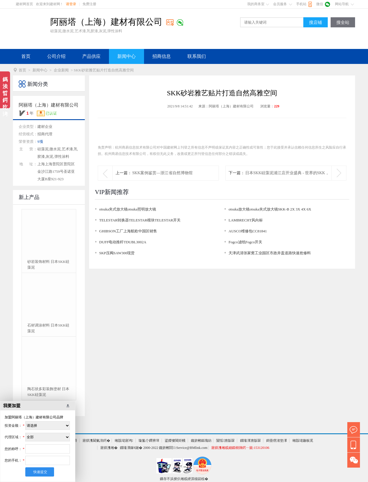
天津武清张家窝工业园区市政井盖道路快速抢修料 (270, 253)
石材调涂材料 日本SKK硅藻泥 (48, 328)
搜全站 (342, 22)
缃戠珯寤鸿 (124, 441)
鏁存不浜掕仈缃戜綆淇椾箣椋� (184, 479)
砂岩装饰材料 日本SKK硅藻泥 (48, 264)
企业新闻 (61, 70)
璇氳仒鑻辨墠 (149, 441)
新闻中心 (126, 56)
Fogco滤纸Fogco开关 (245, 242)
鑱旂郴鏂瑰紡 (201, 441)
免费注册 (89, 4)
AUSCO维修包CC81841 (248, 231)
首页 (25, 56)
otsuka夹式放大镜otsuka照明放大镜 (127, 209)
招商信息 (161, 56)
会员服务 (280, 4)
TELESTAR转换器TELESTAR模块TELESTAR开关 (140, 220)
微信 (319, 4)
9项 (40, 141)
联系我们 (196, 56)
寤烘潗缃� (109, 448)
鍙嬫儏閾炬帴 (175, 441)
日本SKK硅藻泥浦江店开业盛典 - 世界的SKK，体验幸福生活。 (287, 180)
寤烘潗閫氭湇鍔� (96, 441)
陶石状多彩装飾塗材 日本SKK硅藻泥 (48, 392)
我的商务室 (255, 4)
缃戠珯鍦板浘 (302, 441)
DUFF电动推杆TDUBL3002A (122, 242)
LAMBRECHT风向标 (246, 220)
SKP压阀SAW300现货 (117, 253)
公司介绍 (56, 56)
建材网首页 (24, 4)
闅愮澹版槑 (225, 441)
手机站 (301, 4)
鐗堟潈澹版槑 (250, 441)
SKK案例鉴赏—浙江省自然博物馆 (162, 173)
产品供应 (91, 56)
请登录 (71, 4)
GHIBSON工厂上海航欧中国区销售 (128, 231)
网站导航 (342, 4)
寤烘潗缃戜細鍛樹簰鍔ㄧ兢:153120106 (240, 448)
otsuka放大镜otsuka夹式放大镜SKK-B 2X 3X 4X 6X (270, 209)
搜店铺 (315, 22)
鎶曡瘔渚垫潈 (276, 441)
